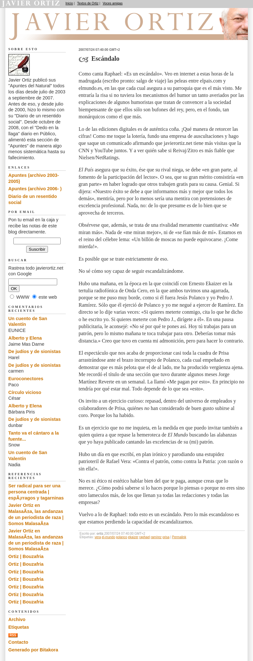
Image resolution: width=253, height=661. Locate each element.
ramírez (156, 537)
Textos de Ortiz (88, 3)
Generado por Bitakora (33, 649)
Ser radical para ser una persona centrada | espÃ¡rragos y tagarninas (36, 491)
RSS (13, 635)
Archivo (17, 619)
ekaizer (133, 537)
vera (98, 537)
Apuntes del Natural (44, 32)
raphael (144, 537)
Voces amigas (112, 3)
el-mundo (108, 537)
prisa (166, 537)
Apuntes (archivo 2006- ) (35, 188)
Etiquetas (18, 627)
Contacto (18, 642)
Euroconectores (25, 378)
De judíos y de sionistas (34, 351)
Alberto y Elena (25, 338)
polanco (121, 537)
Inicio (69, 3)
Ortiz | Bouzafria (25, 556)
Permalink (179, 537)
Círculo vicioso (24, 392)
